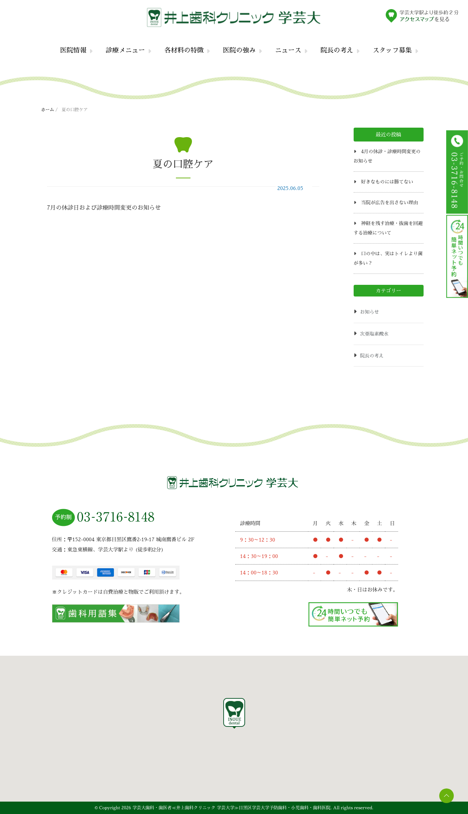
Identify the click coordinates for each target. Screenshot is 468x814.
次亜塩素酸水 (374, 334)
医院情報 (73, 50)
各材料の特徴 (184, 50)
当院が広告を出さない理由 (389, 202)
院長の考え (336, 50)
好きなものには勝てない (387, 181)
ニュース (288, 50)
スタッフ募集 (392, 50)
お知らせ (369, 312)
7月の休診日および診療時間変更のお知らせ (104, 208)
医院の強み (239, 50)
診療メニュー (125, 50)
